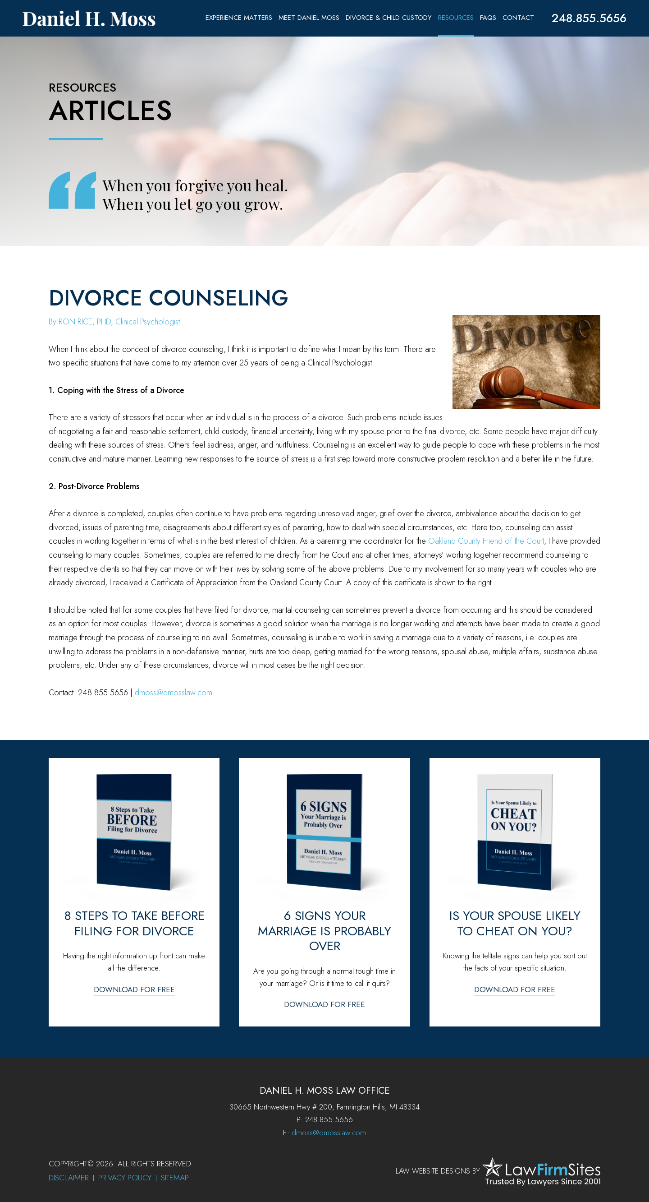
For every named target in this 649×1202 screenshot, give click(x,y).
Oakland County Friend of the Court (486, 541)
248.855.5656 (588, 18)
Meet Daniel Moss (309, 18)
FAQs (488, 18)
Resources (456, 18)
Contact (518, 18)
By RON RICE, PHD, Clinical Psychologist (114, 322)
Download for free (134, 989)
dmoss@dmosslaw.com (173, 692)
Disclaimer (69, 1177)
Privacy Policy (124, 1177)
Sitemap (175, 1177)
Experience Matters (239, 18)
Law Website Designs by (438, 1171)
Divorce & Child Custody (389, 18)
